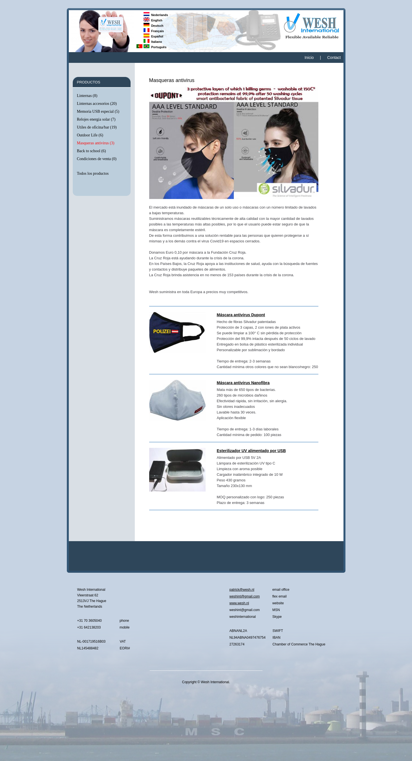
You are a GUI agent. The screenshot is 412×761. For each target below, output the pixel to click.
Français (154, 31)
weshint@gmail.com (245, 596)
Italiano (153, 41)
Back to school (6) (91, 151)
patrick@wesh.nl (242, 590)
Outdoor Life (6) (90, 135)
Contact (334, 57)
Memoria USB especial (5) (98, 111)
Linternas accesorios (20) (97, 103)
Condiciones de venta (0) (96, 159)
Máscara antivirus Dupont (241, 315)
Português (155, 47)
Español (153, 36)
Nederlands (156, 15)
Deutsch (154, 25)
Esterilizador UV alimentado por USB (251, 450)
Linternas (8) (87, 96)
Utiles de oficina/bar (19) (97, 127)
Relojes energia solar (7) (96, 119)
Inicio (309, 57)
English (153, 20)
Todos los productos (93, 173)
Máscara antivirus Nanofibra (243, 382)
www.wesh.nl (239, 603)
